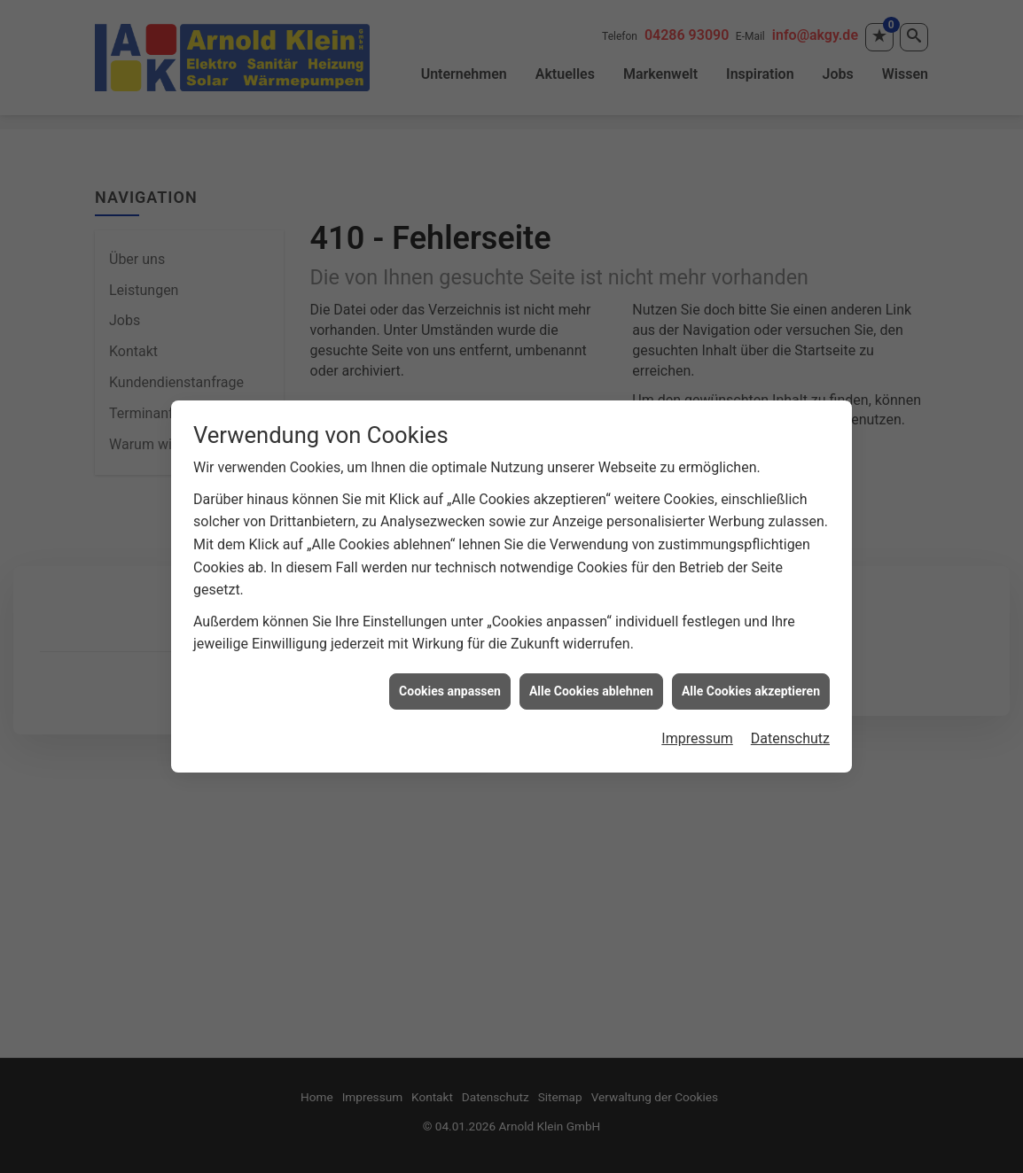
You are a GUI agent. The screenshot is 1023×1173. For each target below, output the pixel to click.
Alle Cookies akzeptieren (751, 680)
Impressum (697, 728)
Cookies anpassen (450, 680)
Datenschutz (790, 728)
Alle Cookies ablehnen (591, 680)
